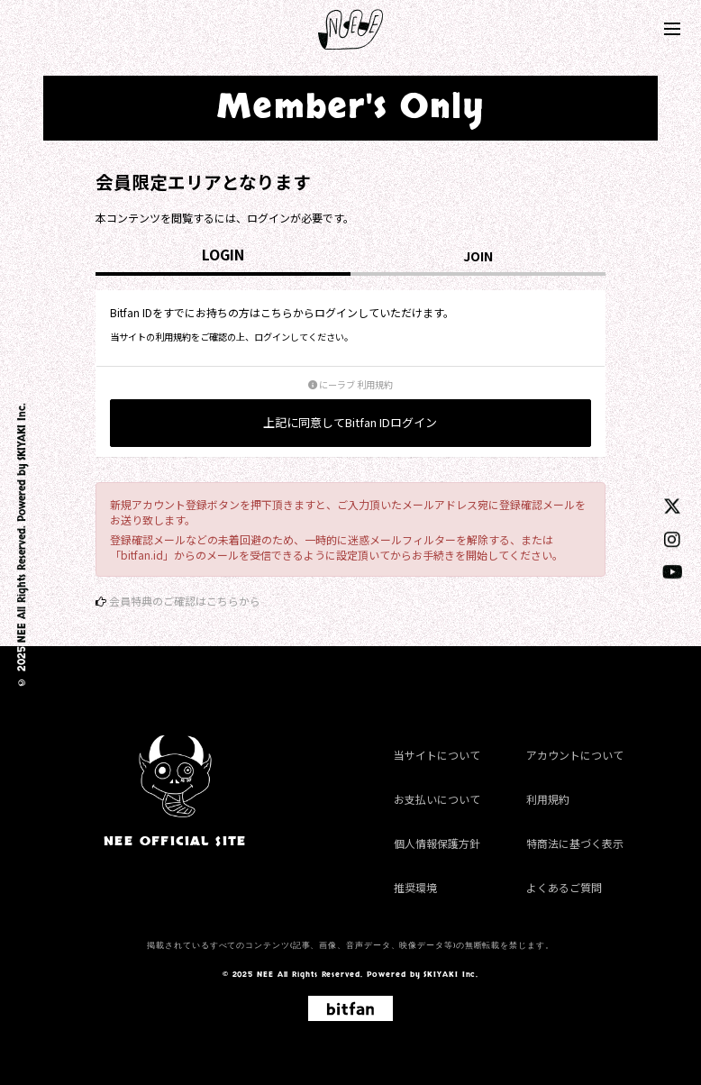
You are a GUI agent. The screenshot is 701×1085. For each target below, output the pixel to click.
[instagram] (672, 538)
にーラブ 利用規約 (350, 384)
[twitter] (672, 505)
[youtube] (672, 571)
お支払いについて (437, 799)
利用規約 (547, 799)
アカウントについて (575, 754)
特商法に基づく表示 (575, 843)
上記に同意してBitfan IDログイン (350, 422)
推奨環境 (415, 887)
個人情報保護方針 (437, 843)
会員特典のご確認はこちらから (184, 600)
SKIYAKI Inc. (21, 432)
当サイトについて (437, 754)
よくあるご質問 (564, 887)
